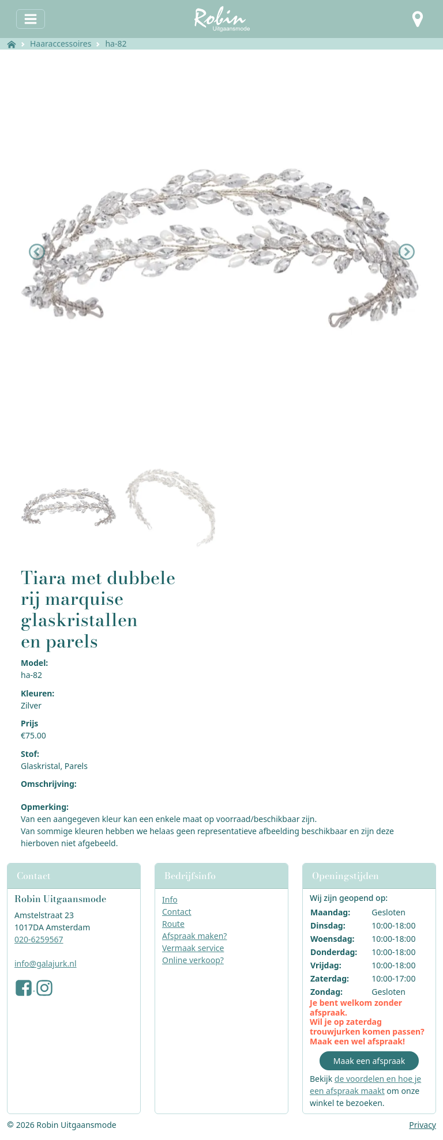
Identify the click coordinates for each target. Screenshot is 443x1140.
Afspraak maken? (194, 935)
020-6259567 (38, 939)
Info (170, 899)
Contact (177, 911)
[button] (417, 19)
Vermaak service (193, 947)
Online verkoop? (193, 960)
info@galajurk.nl (45, 963)
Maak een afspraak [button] (369, 1060)
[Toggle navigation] (30, 19)
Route (173, 923)
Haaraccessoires (60, 43)
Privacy (422, 1124)
